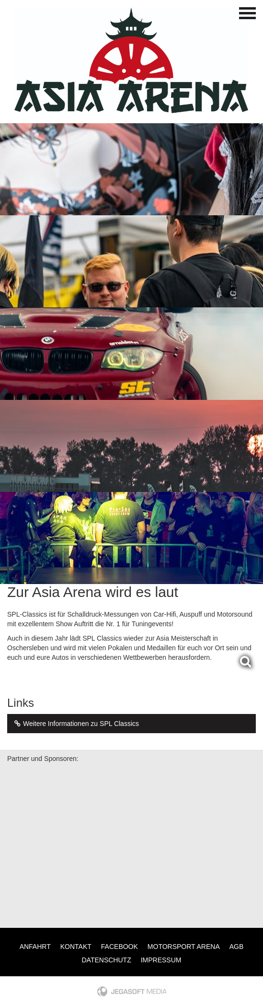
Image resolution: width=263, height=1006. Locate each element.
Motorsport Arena (184, 946)
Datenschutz (106, 960)
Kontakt (75, 946)
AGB (236, 946)
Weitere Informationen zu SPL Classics (75, 723)
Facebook (119, 946)
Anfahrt (35, 946)
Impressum (161, 960)
